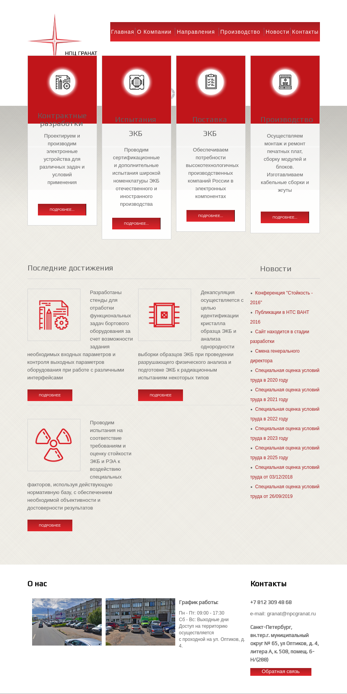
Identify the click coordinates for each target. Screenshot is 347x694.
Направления (196, 32)
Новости (277, 32)
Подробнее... (62, 210)
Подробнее (50, 395)
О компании (154, 32)
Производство (240, 32)
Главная (122, 32)
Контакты (305, 32)
